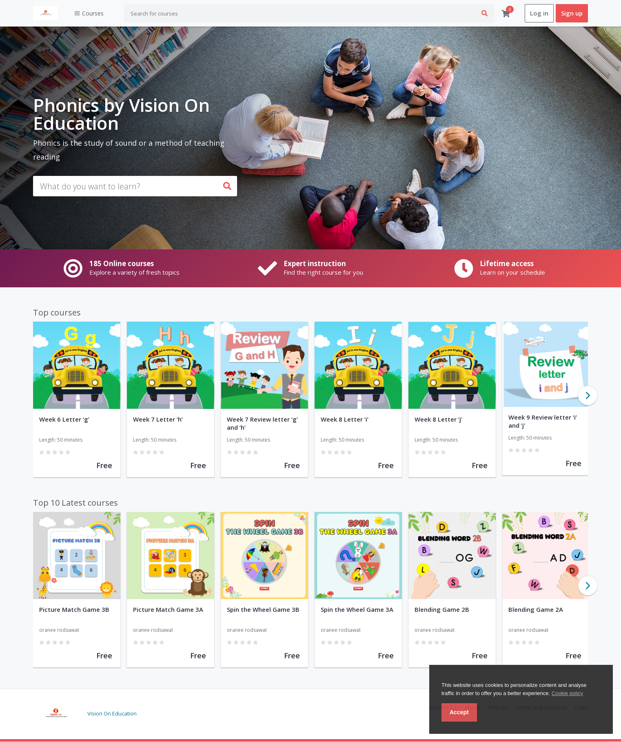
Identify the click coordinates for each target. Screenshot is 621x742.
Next (587, 395)
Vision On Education (112, 713)
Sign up (572, 13)
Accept (459, 712)
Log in (539, 13)
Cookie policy (567, 693)
